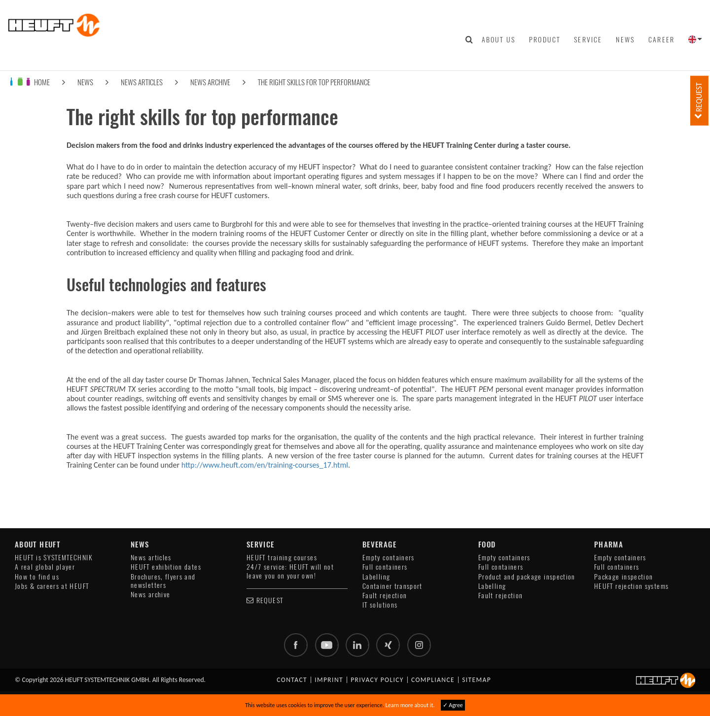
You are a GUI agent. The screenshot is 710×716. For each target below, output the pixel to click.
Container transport (392, 586)
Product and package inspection (526, 576)
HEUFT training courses (282, 557)
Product (544, 39)
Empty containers (388, 557)
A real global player (45, 567)
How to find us (37, 576)
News (625, 39)
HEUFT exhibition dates (166, 567)
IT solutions (379, 605)
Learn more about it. (410, 705)
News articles (142, 82)
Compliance (433, 680)
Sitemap (476, 680)
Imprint (329, 680)
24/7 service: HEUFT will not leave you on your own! (290, 571)
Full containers (384, 567)
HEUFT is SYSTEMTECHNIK (54, 557)
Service (588, 39)
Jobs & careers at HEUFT (52, 586)
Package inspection (623, 576)
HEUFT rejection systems (631, 586)
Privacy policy (377, 680)
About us (498, 39)
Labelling (376, 576)
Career (661, 39)
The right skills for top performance (314, 82)
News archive (210, 82)
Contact (292, 680)
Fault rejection (384, 595)
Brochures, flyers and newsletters (163, 581)
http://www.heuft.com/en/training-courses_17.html (264, 465)
